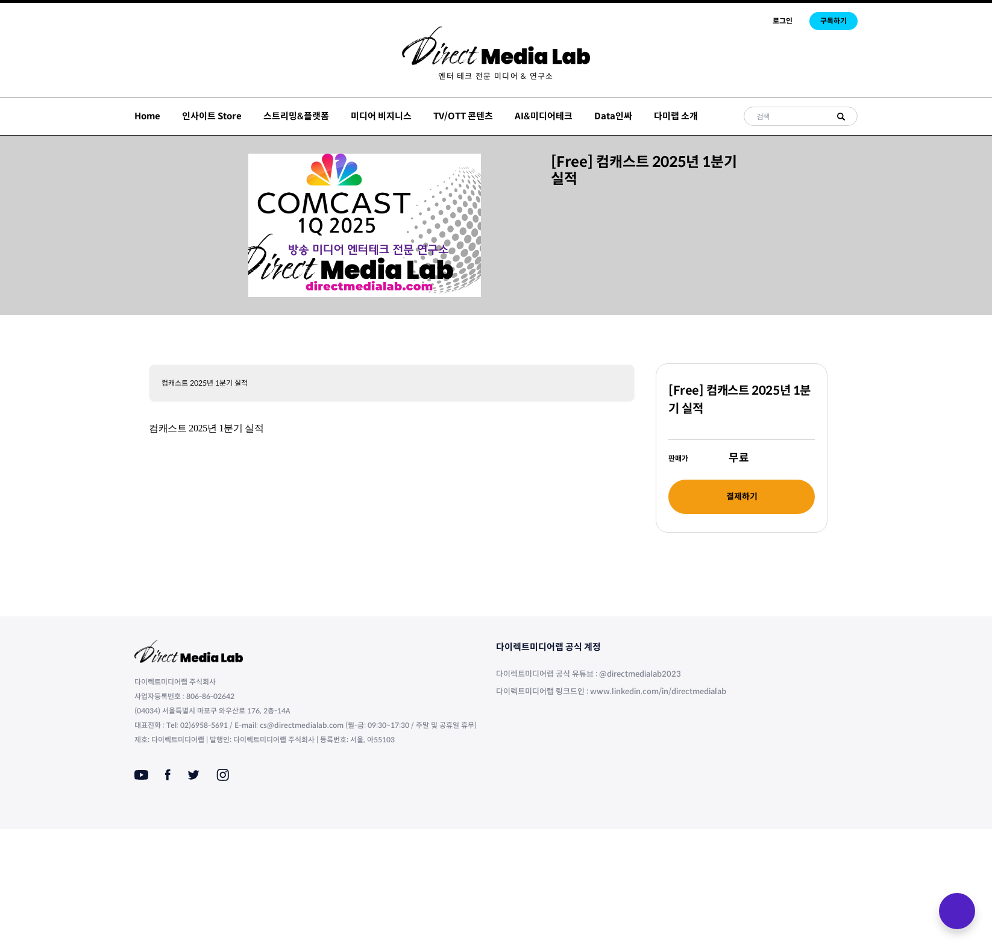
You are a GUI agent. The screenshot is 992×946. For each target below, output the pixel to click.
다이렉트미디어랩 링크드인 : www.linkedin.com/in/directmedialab (611, 691)
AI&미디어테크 (544, 116)
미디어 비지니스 (381, 116)
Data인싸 (613, 116)
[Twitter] (193, 775)
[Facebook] (168, 775)
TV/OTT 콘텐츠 (463, 116)
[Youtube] (141, 775)
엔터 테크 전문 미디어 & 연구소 (495, 76)
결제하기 (742, 496)
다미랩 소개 (676, 116)
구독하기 (833, 20)
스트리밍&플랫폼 (296, 116)
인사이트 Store (212, 116)
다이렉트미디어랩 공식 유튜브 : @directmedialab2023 (588, 674)
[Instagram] (222, 775)
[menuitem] (495, 76)
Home (147, 116)
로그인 (783, 20)
